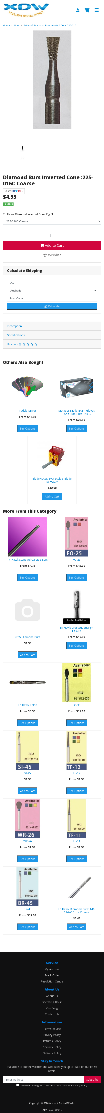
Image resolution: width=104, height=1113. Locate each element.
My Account (52, 969)
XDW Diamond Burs (27, 637)
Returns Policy (52, 1041)
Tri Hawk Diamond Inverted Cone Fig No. (29, 214)
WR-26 (27, 841)
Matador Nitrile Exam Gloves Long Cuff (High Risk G (76, 412)
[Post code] (52, 298)
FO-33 (76, 705)
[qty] (52, 282)
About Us (52, 996)
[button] (52, 255)
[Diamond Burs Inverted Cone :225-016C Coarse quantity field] (52, 235)
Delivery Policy (52, 1053)
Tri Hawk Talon (27, 705)
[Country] (52, 290)
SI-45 (27, 773)
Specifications (16, 335)
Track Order (52, 975)
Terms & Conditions (56, 1085)
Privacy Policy (52, 1035)
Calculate (52, 306)
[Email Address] (43, 1079)
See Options (27, 428)
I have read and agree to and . (52, 1085)
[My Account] (78, 10)
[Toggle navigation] (96, 10)
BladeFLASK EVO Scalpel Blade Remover (52, 480)
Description (14, 326)
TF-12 (76, 773)
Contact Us (52, 1014)
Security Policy (52, 1047)
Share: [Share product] (13, 191)
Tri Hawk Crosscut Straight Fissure (76, 629)
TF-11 (76, 841)
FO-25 (76, 559)
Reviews (22, 344)
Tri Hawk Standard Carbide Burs (27, 559)
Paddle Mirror (27, 410)
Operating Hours (52, 1002)
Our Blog (52, 1008)
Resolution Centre (52, 981)
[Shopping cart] (87, 10)
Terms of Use (52, 1029)
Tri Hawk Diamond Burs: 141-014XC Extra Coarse (76, 910)
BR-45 (27, 909)
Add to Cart (52, 245)
